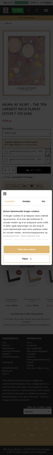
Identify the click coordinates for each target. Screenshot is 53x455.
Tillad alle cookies (26, 249)
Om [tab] (43, 201)
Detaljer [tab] (27, 201)
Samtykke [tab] (10, 201)
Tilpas (26, 258)
